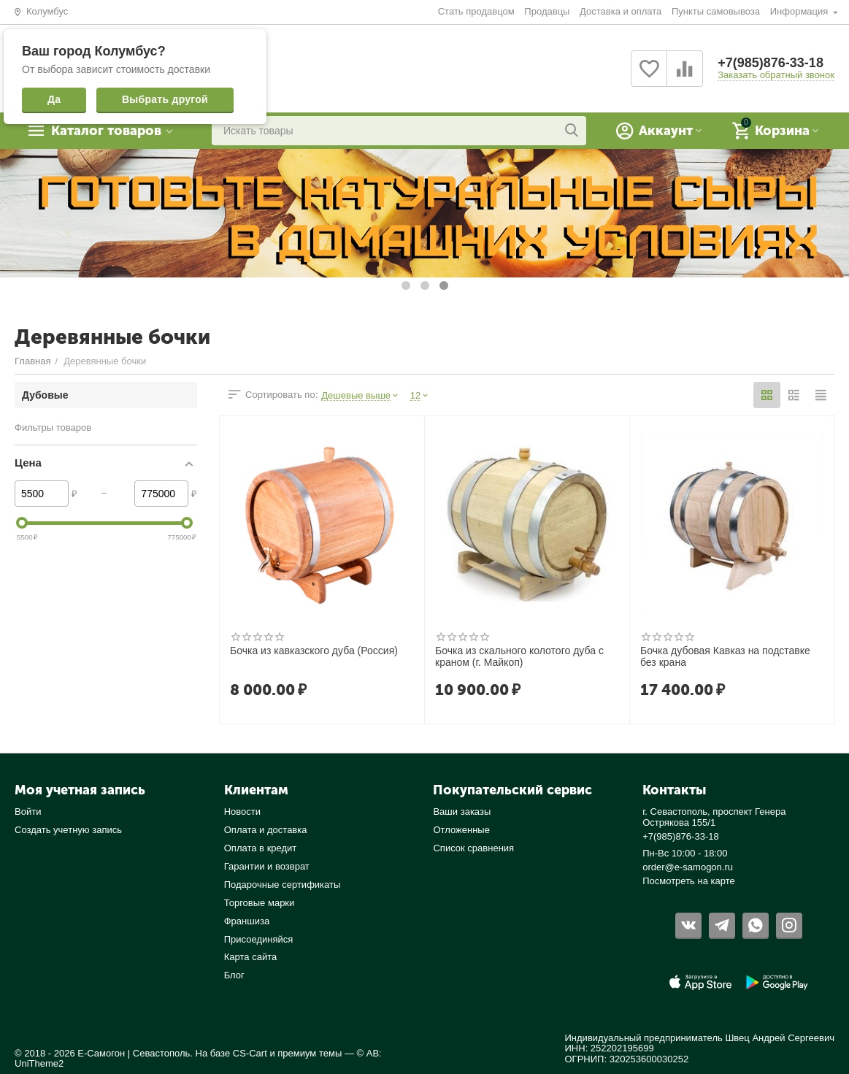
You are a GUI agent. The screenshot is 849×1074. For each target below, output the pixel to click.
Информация (800, 11)
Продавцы (546, 11)
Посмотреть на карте (688, 880)
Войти (28, 811)
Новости (242, 811)
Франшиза (246, 921)
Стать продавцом (476, 11)
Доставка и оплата (620, 11)
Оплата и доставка (265, 829)
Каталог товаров (106, 131)
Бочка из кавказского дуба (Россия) (314, 650)
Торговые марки (259, 902)
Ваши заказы (462, 811)
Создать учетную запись (68, 829)
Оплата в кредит (260, 848)
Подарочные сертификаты (282, 884)
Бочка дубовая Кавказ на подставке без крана (725, 656)
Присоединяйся (258, 939)
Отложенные (461, 829)
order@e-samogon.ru (687, 867)
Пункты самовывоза (716, 11)
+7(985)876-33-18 (770, 62)
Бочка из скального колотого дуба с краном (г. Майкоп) (519, 656)
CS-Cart (250, 1053)
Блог (234, 975)
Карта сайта (250, 956)
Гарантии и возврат (267, 866)
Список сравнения (473, 848)
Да (54, 99)
